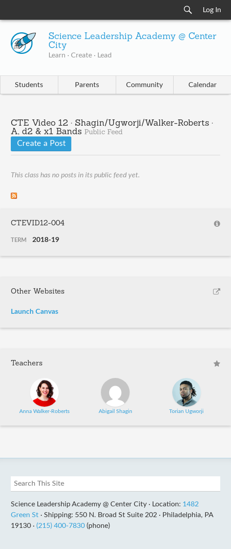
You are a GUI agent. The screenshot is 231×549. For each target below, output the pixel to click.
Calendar (202, 84)
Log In (212, 9)
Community (144, 84)
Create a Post (41, 144)
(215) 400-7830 (60, 525)
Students (29, 84)
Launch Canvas (34, 311)
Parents (87, 84)
